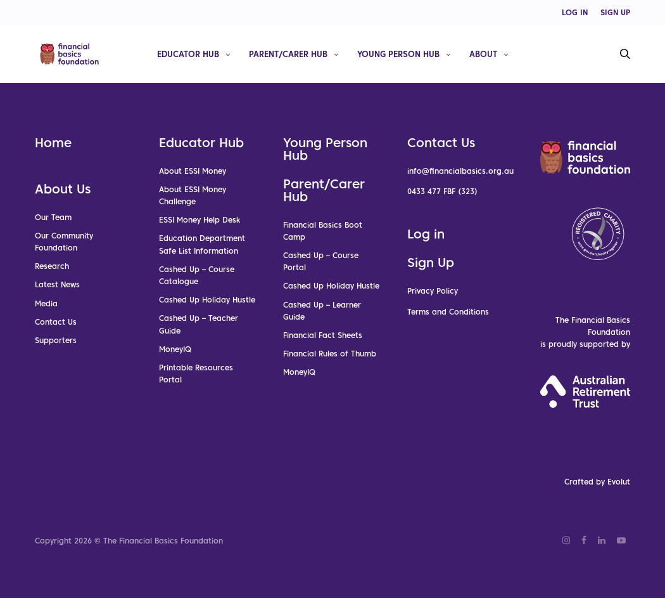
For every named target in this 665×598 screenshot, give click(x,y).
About (483, 53)
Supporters (56, 340)
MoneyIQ (175, 349)
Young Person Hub (398, 53)
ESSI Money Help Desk (199, 220)
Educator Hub (188, 53)
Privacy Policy (432, 291)
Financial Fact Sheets (322, 335)
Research (52, 266)
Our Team (53, 217)
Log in (426, 234)
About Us (63, 189)
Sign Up (430, 263)
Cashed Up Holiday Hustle (207, 299)
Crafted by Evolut (597, 482)
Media (46, 303)
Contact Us (56, 322)
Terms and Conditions (448, 311)
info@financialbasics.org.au (460, 171)
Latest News (57, 285)
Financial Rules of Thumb (329, 353)
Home (53, 142)
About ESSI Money (192, 171)
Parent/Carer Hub (288, 53)
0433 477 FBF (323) (442, 191)
